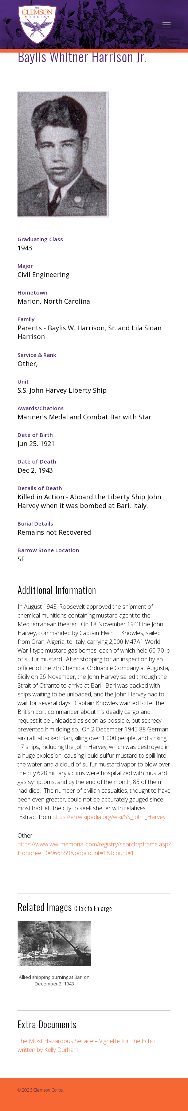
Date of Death (36, 461)
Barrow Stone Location (48, 550)
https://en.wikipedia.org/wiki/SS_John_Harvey (108, 817)
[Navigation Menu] (166, 24)
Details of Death (39, 488)
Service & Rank (36, 354)
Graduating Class (40, 239)
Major (25, 265)
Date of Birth (35, 434)
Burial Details (35, 523)
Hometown (32, 292)
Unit (23, 381)
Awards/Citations (40, 408)
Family (26, 319)
